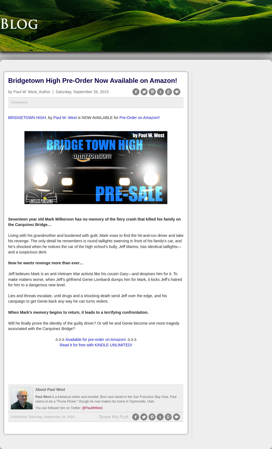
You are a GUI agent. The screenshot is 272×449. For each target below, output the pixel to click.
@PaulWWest (92, 408)
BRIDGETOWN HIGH (27, 117)
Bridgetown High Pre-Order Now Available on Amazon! (92, 80)
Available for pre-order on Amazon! (96, 339)
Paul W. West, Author (31, 92)
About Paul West (50, 390)
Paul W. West (65, 117)
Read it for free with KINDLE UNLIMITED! (96, 345)
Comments (19, 102)
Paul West (43, 397)
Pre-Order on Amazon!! (139, 117)
